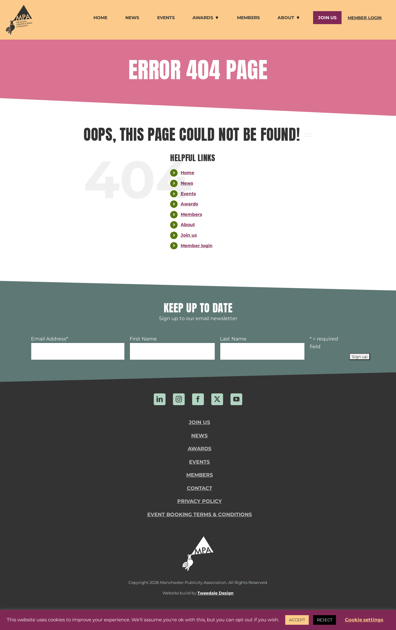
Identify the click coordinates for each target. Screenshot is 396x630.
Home (187, 172)
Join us (189, 235)
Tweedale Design (215, 593)
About (188, 224)
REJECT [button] (324, 619)
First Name (143, 339)
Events (188, 193)
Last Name (233, 339)
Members (191, 214)
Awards (189, 204)
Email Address (49, 339)
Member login (197, 245)
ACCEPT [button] (297, 619)
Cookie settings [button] (364, 620)
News (187, 183)
